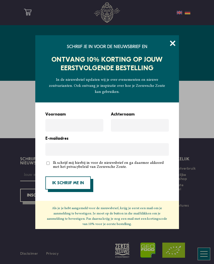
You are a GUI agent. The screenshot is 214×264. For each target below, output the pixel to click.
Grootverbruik (183, 168)
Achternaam (123, 114)
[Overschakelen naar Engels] (179, 12)
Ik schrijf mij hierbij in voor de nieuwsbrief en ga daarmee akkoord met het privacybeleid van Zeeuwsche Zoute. (108, 165)
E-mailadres (57, 139)
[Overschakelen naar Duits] (187, 12)
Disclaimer (29, 253)
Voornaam (55, 114)
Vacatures (180, 205)
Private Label (177, 187)
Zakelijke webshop (179, 177)
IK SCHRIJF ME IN (68, 183)
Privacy (52, 253)
